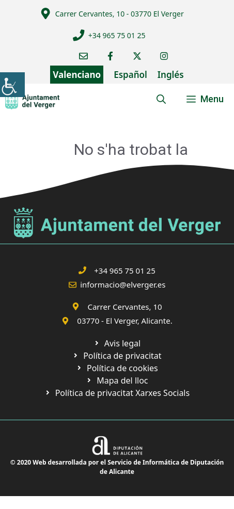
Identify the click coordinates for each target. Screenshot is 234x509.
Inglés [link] (171, 75)
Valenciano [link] (77, 75)
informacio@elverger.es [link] (122, 284)
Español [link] (130, 75)
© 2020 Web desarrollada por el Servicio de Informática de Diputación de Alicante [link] (117, 467)
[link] (12, 84)
